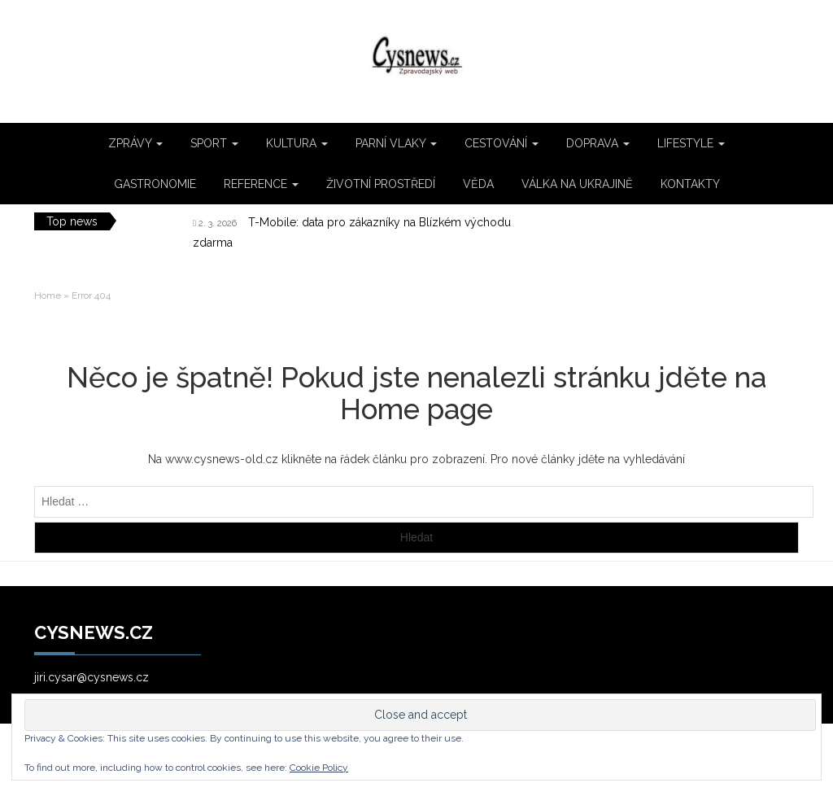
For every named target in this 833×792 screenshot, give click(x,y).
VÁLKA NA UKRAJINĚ (577, 183)
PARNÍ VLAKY (396, 143)
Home (47, 295)
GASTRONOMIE (155, 183)
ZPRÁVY (135, 143)
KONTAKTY (690, 183)
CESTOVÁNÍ (501, 143)
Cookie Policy (319, 767)
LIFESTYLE (691, 143)
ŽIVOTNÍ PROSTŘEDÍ (380, 183)
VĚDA (478, 183)
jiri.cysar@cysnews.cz (91, 677)
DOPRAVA (598, 143)
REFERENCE (261, 183)
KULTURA (297, 143)
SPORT (214, 143)
